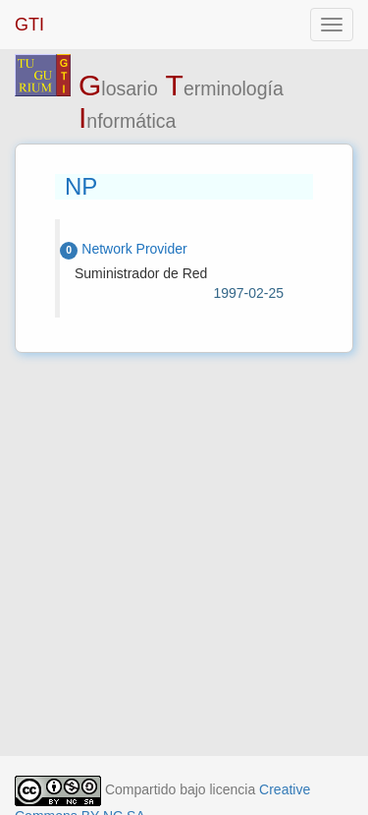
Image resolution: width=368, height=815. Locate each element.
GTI (29, 24)
